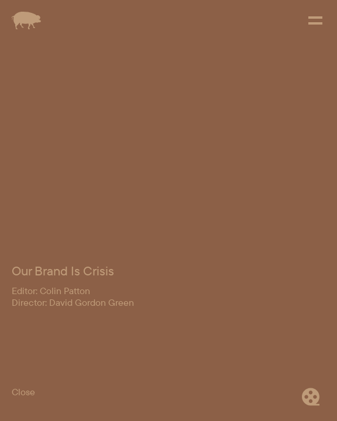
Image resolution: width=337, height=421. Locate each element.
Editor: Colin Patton (51, 290)
